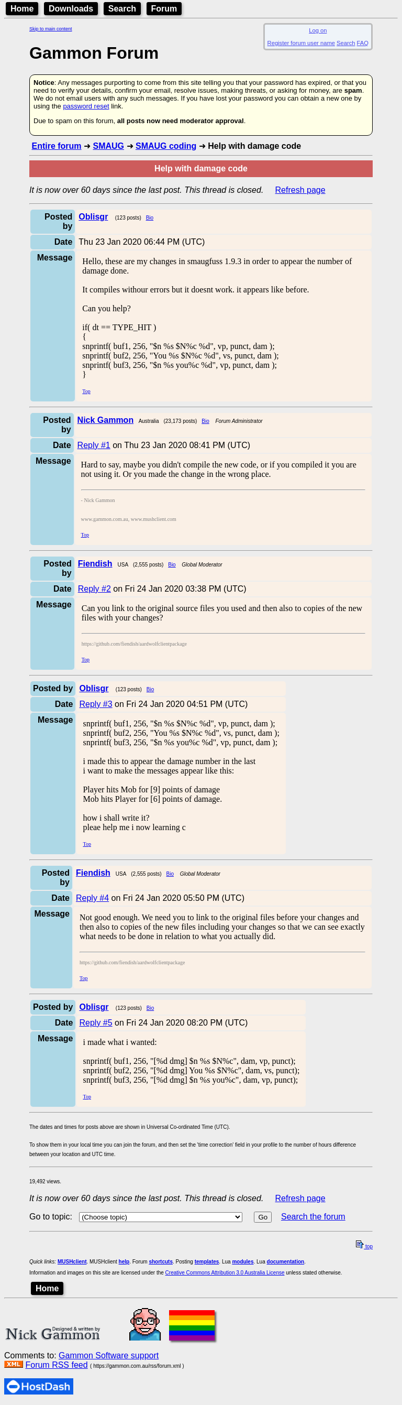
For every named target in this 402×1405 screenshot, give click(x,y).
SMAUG (108, 145)
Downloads (71, 8)
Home (22, 8)
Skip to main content (50, 28)
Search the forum (313, 1216)
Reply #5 (95, 1022)
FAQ (362, 43)
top (364, 1246)
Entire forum (56, 145)
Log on (318, 30)
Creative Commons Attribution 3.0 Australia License (225, 1273)
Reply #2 (94, 588)
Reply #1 (93, 445)
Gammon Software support (109, 1355)
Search (122, 8)
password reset (86, 106)
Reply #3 (95, 704)
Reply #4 (92, 898)
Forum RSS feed (56, 1364)
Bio (149, 218)
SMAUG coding (166, 145)
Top (86, 391)
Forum (164, 8)
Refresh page (300, 190)
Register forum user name (301, 43)
